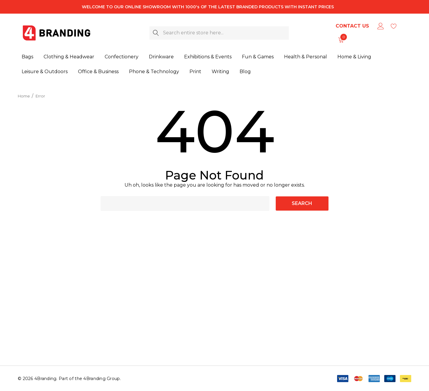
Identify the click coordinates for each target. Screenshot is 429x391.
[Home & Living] (354, 56)
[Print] (195, 69)
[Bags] (27, 57)
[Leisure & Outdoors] (45, 70)
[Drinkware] (161, 57)
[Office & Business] (98, 70)
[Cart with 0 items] (340, 40)
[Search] (156, 33)
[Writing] (220, 69)
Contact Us (352, 26)
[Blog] (245, 68)
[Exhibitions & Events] (208, 57)
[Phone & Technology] (154, 70)
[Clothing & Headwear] (69, 57)
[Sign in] (380, 26)
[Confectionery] (121, 57)
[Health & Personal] (305, 56)
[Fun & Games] (258, 56)
